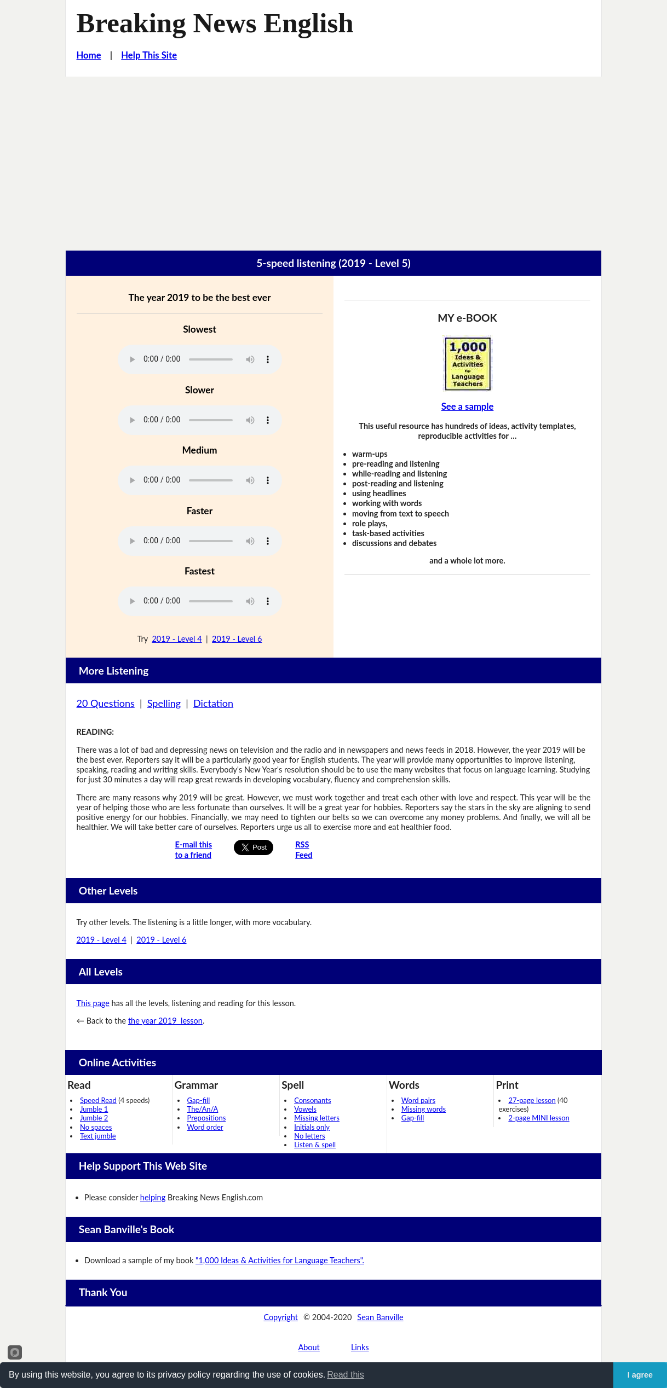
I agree (640, 1374)
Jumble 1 (94, 1109)
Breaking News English (215, 23)
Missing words (423, 1109)
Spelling (164, 703)
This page (93, 1003)
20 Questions (106, 703)
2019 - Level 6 (237, 638)
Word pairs (418, 1100)
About (308, 1347)
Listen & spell (315, 1144)
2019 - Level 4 (177, 638)
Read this (345, 1374)
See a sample (467, 406)
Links (360, 1347)
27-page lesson (531, 1100)
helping (152, 1197)
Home (89, 55)
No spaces (96, 1127)
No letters (309, 1135)
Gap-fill (198, 1100)
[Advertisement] (333, 158)
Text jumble (98, 1135)
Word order (205, 1127)
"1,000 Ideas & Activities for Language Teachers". (280, 1260)
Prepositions (206, 1117)
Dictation (213, 703)
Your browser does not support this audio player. (200, 359)
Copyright (280, 1317)
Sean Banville (380, 1317)
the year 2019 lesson (165, 1020)
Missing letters (317, 1117)
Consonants (312, 1100)
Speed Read (98, 1100)
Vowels (305, 1109)
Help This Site (149, 55)
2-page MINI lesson (538, 1117)
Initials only (312, 1127)
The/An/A (203, 1109)
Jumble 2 (94, 1117)
